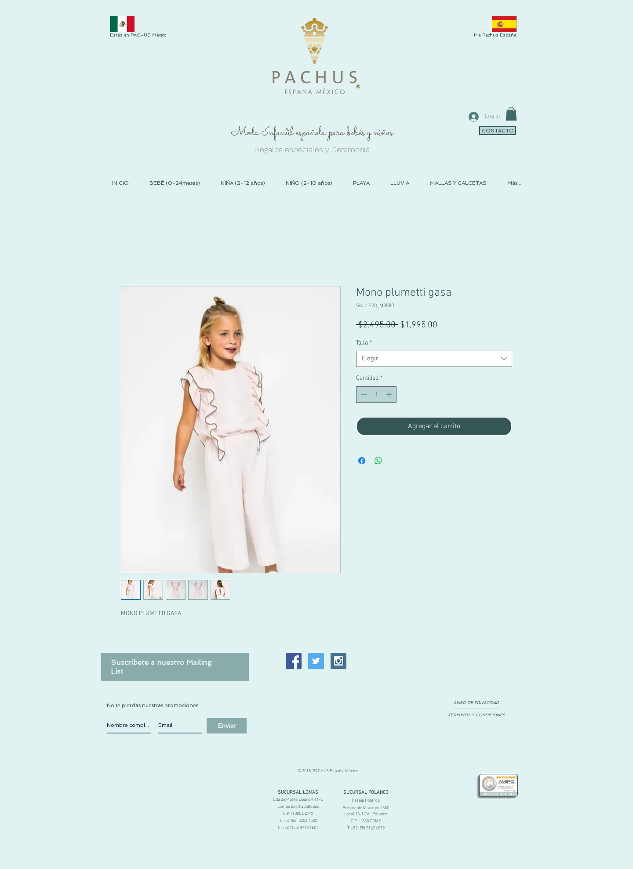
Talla (364, 343)
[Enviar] (227, 725)
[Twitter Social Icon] (316, 661)
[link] (511, 114)
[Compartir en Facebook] (362, 460)
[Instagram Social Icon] (338, 661)
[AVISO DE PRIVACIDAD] (476, 702)
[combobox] (434, 359)
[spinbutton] (376, 394)
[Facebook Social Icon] (294, 661)
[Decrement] (362, 394)
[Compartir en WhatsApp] (378, 460)
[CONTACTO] (497, 130)
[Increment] (389, 394)
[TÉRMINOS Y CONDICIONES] (476, 715)
